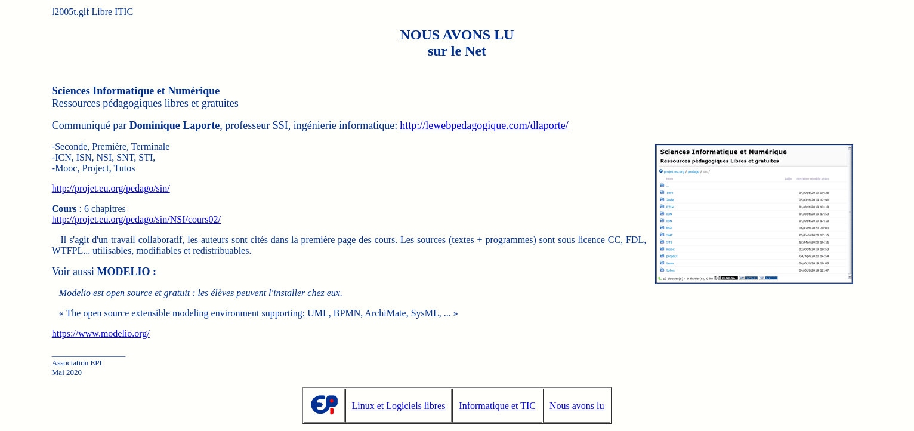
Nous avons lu (576, 406)
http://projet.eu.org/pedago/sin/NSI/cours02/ (136, 219)
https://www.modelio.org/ (101, 333)
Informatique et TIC (497, 406)
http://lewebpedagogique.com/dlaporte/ (484, 125)
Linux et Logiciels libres (399, 406)
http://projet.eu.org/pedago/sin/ (111, 188)
